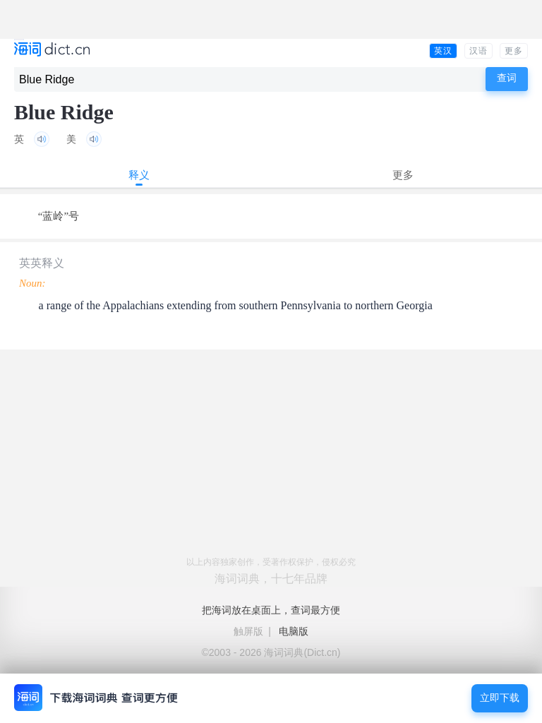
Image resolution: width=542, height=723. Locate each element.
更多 (514, 51)
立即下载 (499, 698)
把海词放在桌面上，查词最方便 (271, 610)
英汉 (443, 51)
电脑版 (293, 631)
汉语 (478, 51)
